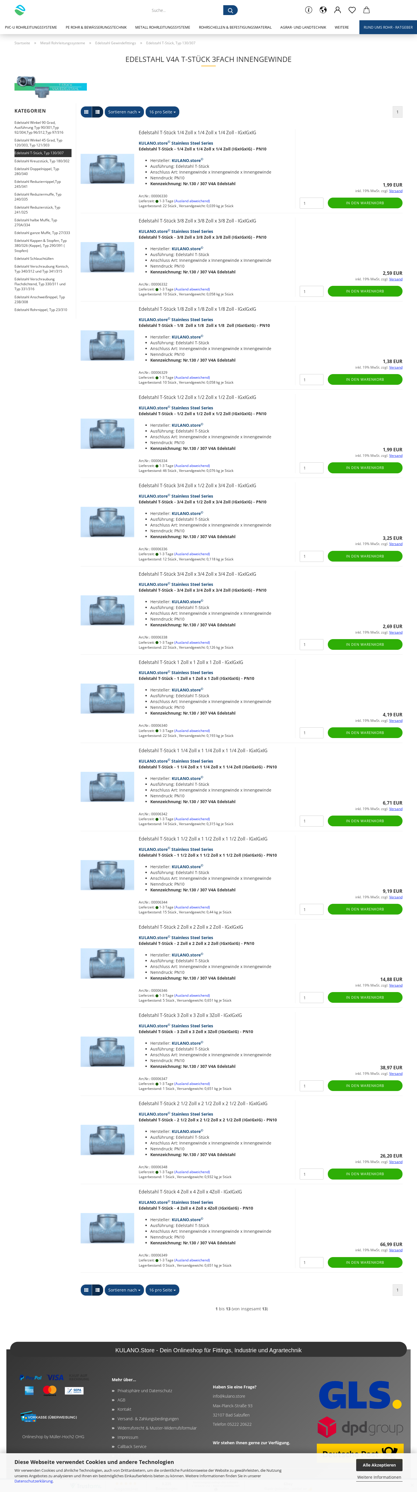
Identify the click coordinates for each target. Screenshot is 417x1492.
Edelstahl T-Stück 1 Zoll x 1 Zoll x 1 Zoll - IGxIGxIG (191, 662)
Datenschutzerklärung (33, 1481)
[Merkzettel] (352, 10)
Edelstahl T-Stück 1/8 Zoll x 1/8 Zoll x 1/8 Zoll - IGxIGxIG (197, 309)
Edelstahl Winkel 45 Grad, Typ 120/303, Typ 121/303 (38, 143)
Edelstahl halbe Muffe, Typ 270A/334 (35, 222)
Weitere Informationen (379, 1477)
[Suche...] (230, 10)
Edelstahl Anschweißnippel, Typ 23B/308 (39, 299)
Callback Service (132, 1446)
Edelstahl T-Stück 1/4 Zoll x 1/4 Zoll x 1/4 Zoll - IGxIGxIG (197, 132)
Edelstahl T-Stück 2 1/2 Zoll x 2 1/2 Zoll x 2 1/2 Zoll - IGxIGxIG (203, 1103)
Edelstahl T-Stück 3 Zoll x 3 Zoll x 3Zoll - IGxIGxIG (190, 1015)
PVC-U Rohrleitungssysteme (31, 27)
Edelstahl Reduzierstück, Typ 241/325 (37, 210)
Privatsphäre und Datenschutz (145, 1390)
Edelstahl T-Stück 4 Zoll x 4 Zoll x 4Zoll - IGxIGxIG (190, 1192)
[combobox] (124, 112)
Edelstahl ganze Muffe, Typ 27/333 (42, 232)
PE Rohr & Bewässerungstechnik (96, 27)
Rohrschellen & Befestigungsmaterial (235, 27)
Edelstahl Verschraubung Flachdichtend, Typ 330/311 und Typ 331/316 (39, 284)
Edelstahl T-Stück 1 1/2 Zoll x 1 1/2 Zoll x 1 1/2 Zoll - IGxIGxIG (203, 839)
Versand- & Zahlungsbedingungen (148, 1418)
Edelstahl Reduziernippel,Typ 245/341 (37, 184)
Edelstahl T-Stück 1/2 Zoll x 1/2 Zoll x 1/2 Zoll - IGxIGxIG (197, 397)
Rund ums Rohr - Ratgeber (388, 27)
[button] (323, 10)
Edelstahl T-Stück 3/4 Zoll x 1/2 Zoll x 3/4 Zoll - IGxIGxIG (197, 485)
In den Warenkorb (365, 202)
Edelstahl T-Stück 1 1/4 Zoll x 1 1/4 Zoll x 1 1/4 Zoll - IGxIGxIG (203, 750)
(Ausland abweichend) (192, 200)
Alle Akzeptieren (379, 1465)
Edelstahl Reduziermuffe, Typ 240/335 (37, 197)
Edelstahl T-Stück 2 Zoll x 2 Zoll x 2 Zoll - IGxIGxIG (191, 927)
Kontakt (124, 1409)
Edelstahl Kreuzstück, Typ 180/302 (42, 161)
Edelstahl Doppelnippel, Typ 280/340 (36, 171)
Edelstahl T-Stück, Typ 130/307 (39, 152)
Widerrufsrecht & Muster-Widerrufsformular (157, 1428)
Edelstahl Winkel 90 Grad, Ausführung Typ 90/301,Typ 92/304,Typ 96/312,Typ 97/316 (38, 127)
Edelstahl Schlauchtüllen (34, 258)
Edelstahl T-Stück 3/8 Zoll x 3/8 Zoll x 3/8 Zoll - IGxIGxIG (197, 221)
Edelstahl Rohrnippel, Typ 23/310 (40, 309)
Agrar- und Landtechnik (303, 27)
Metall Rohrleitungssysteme (162, 27)
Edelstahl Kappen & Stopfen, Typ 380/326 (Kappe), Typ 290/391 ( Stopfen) (40, 245)
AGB (121, 1400)
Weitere (342, 27)
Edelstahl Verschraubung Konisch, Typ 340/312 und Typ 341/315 (41, 269)
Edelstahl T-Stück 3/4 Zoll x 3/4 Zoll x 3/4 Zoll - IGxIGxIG (197, 574)
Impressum (128, 1437)
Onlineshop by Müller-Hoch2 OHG (53, 1436)
